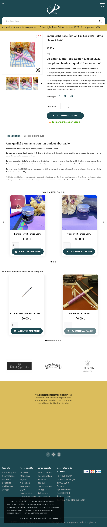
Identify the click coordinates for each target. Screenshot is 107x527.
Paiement (25, 486)
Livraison (24, 472)
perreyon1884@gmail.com (71, 500)
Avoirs (41, 489)
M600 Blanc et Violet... (80, 313)
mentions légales (39, 513)
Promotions (8, 476)
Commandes (45, 486)
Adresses (43, 493)
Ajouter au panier (65, 115)
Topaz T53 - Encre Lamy (79, 234)
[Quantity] (15, 245)
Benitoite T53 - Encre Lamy (27, 234)
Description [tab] (13, 135)
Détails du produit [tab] (34, 135)
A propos (25, 482)
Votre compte (44, 468)
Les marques (9, 472)
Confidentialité (28, 496)
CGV (22, 489)
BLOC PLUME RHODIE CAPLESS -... (26, 313)
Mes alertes (44, 496)
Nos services (26, 493)
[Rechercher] (53, 21)
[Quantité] (63, 106)
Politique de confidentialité (33, 518)
